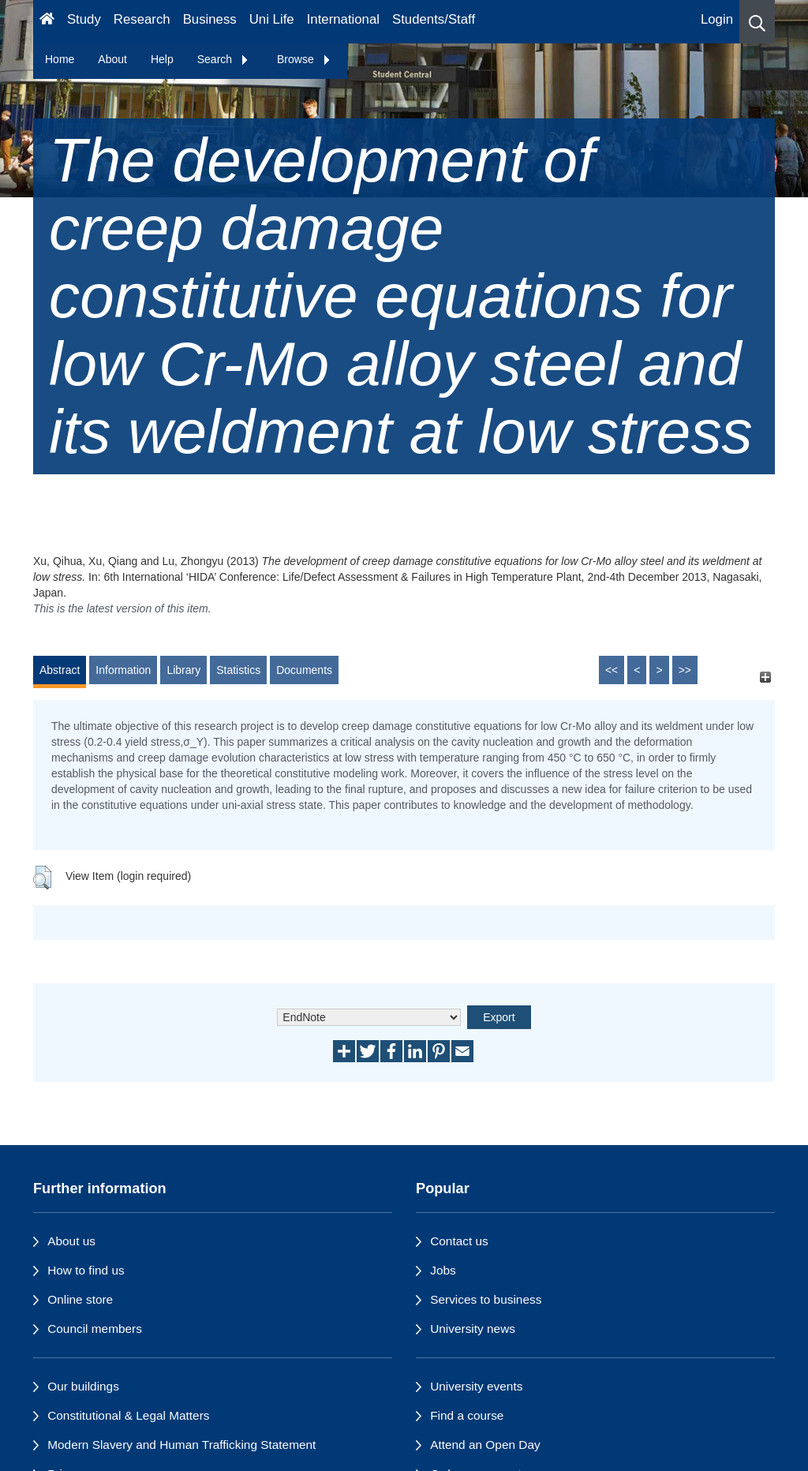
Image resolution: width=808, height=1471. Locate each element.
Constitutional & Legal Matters (128, 1415)
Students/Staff (433, 19)
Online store (80, 1299)
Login (717, 19)
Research (142, 19)
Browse (304, 59)
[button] (757, 21)
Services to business (485, 1299)
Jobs (443, 1270)
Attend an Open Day (485, 1444)
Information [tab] (123, 670)
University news (472, 1328)
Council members (94, 1328)
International (343, 19)
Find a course (466, 1415)
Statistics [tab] (238, 670)
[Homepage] (47, 21)
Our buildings (83, 1386)
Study (84, 19)
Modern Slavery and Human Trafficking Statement (181, 1444)
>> (685, 670)
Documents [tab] (304, 670)
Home (59, 59)
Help (162, 59)
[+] (765, 677)
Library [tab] (183, 670)
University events (476, 1386)
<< (611, 670)
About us (71, 1241)
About (112, 59)
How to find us (86, 1270)
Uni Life (271, 19)
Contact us (459, 1241)
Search (223, 59)
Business (210, 19)
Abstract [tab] (59, 670)
